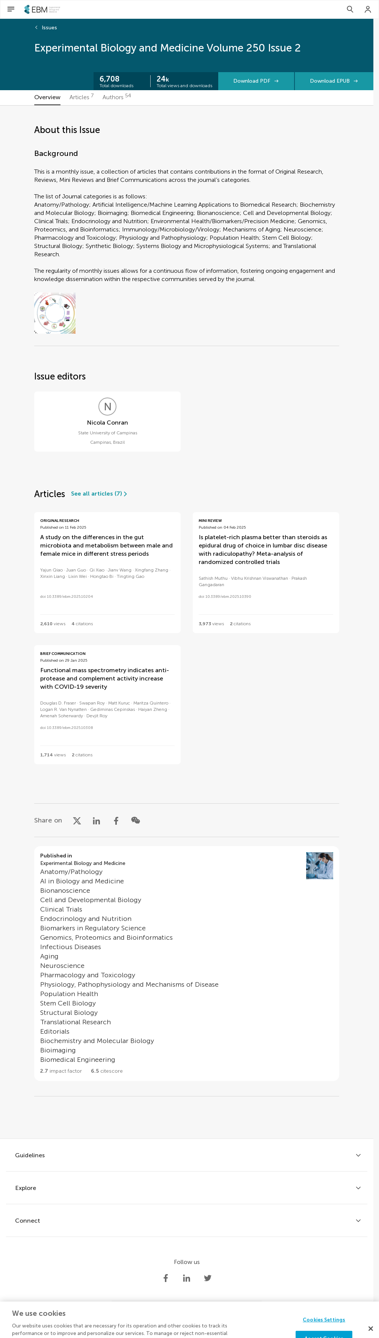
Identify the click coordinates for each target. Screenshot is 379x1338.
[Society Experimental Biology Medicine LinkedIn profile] (186, 1278)
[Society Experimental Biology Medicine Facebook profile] (165, 1278)
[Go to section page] (186, 963)
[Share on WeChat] (135, 820)
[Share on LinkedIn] (96, 820)
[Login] (368, 9)
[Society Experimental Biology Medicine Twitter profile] (207, 1278)
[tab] (47, 97)
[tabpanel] (186, 622)
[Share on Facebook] (116, 820)
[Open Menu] (10, 9)
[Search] (350, 9)
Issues (49, 27)
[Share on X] (77, 820)
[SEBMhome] (42, 9)
